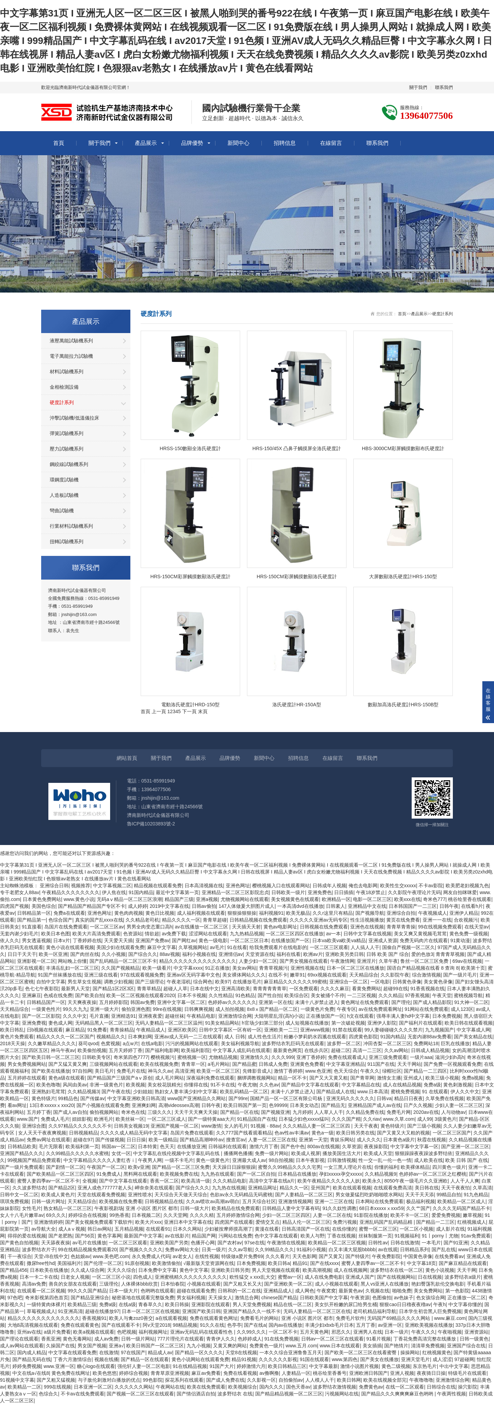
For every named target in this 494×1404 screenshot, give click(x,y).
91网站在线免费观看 (426, 1009)
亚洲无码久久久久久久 (350, 1098)
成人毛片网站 (169, 1078)
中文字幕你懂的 (465, 1304)
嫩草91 (297, 975)
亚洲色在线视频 (367, 926)
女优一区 (121, 1153)
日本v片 (61, 940)
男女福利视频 (191, 1297)
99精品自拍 (449, 1194)
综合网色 (202, 981)
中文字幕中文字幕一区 (414, 1146)
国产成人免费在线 (225, 1380)
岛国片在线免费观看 (65, 926)
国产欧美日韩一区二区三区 (51, 1057)
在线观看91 (158, 1229)
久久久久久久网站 (134, 1387)
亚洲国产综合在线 (466, 1345)
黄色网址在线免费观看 (365, 1002)
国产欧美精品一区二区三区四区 (60, 1174)
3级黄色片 (446, 1119)
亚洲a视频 (207, 899)
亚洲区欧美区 (182, 1029)
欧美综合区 (296, 995)
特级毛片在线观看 (467, 1373)
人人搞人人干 (365, 947)
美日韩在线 (427, 1187)
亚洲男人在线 (367, 1332)
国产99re (238, 1098)
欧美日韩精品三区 (287, 1366)
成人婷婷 (137, 906)
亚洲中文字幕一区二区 (181, 1002)
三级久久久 (160, 1112)
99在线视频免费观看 (440, 926)
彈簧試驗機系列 (66, 433)
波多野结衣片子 (39, 1249)
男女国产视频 (92, 1345)
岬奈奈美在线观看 (154, 1187)
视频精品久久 (110, 1036)
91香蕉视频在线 (427, 988)
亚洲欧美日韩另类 (230, 1270)
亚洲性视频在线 (307, 968)
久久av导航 (240, 1249)
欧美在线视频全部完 (385, 1380)
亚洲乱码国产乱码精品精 (387, 1222)
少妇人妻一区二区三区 (459, 1105)
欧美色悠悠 (105, 1373)
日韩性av (378, 1242)
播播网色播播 (238, 1153)
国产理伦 (401, 1002)
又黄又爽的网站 (230, 1345)
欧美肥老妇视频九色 (467, 885)
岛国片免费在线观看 (191, 1132)
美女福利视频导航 (240, 1043)
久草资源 (351, 1146)
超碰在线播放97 (102, 1311)
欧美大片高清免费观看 (96, 933)
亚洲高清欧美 (235, 988)
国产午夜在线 (116, 1091)
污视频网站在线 (341, 1393)
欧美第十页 (473, 968)
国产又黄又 (331, 1256)
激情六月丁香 (263, 1146)
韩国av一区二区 (119, 1146)
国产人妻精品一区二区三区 (304, 1194)
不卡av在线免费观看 (82, 1393)
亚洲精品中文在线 (367, 906)
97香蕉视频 (417, 995)
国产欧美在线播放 (51, 1071)
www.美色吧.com (111, 1256)
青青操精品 (122, 1029)
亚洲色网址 (238, 885)
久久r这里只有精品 (333, 913)
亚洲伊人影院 (381, 1023)
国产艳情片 (396, 1345)
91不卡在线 (223, 1084)
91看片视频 (378, 1339)
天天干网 (466, 1270)
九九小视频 (199, 1345)
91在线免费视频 (281, 1339)
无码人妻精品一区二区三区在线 (317, 1311)
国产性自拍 (270, 995)
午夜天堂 (441, 995)
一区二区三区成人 (166, 1119)
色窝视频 (110, 1043)
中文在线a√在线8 (30, 1373)
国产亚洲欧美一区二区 (288, 1284)
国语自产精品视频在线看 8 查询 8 (423, 968)
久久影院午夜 (394, 975)
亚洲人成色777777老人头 (105, 1187)
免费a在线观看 (69, 913)
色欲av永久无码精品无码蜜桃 (241, 1194)
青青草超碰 (215, 920)
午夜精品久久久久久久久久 (70, 892)
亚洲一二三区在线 (334, 1201)
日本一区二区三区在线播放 (355, 968)
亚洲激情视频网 (295, 1201)
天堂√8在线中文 (51, 1256)
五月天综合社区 (259, 1201)
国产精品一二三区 (435, 1222)
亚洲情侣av (231, 954)
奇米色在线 (133, 1112)
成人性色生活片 (264, 1036)
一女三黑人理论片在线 (348, 1167)
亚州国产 (320, 1187)
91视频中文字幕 (17, 1380)
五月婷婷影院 (113, 1002)
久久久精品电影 (229, 1181)
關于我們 (418, 87)
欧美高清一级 (195, 1181)
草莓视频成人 (41, 1311)
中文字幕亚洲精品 (345, 1064)
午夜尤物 (247, 1084)
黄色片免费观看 (17, 1036)
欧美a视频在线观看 (93, 1332)
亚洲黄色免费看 (307, 1064)
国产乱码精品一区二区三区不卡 (123, 961)
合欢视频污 (466, 920)
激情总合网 (247, 1297)
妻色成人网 (60, 1023)
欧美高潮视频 (317, 1270)
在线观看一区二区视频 (41, 1290)
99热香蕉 (119, 1215)
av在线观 (388, 1249)
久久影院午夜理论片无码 (414, 892)
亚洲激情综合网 (235, 1016)
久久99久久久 (251, 1332)
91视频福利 (407, 1236)
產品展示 (146, 143)
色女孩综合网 (430, 1297)
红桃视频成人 (471, 1222)
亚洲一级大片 (104, 1009)
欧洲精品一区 (336, 899)
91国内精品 (141, 892)
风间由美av (75, 1084)
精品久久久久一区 (181, 920)
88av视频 (169, 954)
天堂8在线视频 (241, 1352)
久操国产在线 (60, 1345)
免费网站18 (426, 1043)
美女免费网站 (428, 1290)
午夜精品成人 (150, 1029)
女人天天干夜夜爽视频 (42, 1132)
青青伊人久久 (220, 1339)
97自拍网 (82, 1071)
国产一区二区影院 (41, 1016)
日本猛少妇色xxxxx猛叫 (304, 1119)
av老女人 (182, 1256)
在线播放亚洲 (191, 1146)
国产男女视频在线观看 (304, 961)
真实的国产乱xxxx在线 (99, 920)
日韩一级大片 (194, 1208)
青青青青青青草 (269, 988)
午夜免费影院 (386, 1256)
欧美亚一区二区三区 (218, 1071)
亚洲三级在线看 (101, 975)
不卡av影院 (431, 885)
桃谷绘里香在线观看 (469, 899)
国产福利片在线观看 (420, 1023)
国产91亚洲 (456, 1242)
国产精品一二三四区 (425, 1071)
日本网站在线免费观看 (379, 1201)
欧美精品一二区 (24, 1387)
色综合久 (48, 1393)
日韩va (384, 1098)
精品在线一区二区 (292, 1304)
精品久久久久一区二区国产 (65, 1036)
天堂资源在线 (259, 954)
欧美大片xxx (148, 1222)
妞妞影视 (81, 1119)
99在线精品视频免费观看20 (87, 1249)
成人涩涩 (442, 1359)
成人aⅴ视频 (71, 1229)
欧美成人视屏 (305, 1153)
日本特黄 (147, 1146)
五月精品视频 (129, 1229)
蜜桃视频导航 (468, 995)
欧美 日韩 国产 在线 (466, 1160)
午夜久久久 (423, 1332)
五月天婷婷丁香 (125, 1050)
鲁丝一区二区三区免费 (425, 961)
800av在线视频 (323, 1146)
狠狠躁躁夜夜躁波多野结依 (423, 1153)
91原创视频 (137, 1263)
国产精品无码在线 (31, 1359)
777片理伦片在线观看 (180, 1339)
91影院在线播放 (371, 1215)
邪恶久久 (341, 1332)
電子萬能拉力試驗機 (71, 356)
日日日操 (136, 1139)
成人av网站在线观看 (22, 1345)
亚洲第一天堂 (313, 1139)
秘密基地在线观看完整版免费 (143, 1297)
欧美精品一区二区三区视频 (337, 1242)
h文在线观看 (360, 1016)
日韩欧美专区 (96, 1057)
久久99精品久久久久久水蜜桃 (77, 1153)
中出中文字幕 (453, 1366)
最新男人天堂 (75, 988)
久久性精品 (221, 995)
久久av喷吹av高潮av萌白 (212, 1201)
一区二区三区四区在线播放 (295, 933)
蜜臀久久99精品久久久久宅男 (289, 1167)
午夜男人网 (150, 1160)
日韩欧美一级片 (288, 892)
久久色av (269, 1084)
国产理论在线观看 (19, 1339)
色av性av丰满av (291, 1132)
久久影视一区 (261, 1380)
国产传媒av (92, 1098)
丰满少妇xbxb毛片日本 (329, 1325)
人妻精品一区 (296, 1373)
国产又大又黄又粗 (328, 1078)
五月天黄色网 (314, 1332)
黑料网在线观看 (140, 1174)
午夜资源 (359, 1297)
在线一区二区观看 (405, 1387)
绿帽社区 (391, 1071)
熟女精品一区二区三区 (68, 1208)
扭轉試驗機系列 (66, 541)
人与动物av (453, 1112)
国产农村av (229, 1242)
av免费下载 (174, 933)
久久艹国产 (418, 1208)
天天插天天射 (246, 926)
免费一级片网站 (272, 1153)
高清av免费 (34, 1284)
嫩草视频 (472, 1215)
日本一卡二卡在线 (39, 1277)
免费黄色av (371, 1387)
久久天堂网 (175, 1215)
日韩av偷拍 (204, 906)
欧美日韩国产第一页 (245, 1105)
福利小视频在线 (199, 954)
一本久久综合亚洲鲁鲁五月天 (290, 1352)
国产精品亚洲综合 (90, 1297)
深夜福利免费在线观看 (210, 1078)
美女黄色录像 (438, 981)
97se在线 (254, 1242)
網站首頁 (127, 758)
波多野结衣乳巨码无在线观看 (293, 1043)
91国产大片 (222, 1366)
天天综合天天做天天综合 (180, 1194)
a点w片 (131, 1043)
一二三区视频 (361, 995)
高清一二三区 (367, 1050)
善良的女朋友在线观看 (73, 1284)
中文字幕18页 (421, 1263)
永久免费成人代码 (151, 1256)
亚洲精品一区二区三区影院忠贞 (235, 892)
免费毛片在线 (131, 1071)
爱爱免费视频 (446, 1215)
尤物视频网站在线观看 (245, 899)
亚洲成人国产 (359, 1277)
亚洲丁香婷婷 (310, 1057)
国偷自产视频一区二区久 (408, 947)
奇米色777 (434, 899)
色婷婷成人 (250, 1339)
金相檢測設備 (64, 387)
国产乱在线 (444, 1249)
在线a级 (127, 1304)
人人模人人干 (319, 1380)
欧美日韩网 (349, 1380)
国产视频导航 (369, 913)
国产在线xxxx (324, 1263)
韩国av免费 (142, 1002)
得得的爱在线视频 (27, 1236)
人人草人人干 (328, 1112)
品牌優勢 (192, 143)
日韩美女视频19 (131, 1126)
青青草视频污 (273, 968)
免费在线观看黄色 (80, 1325)
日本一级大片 (123, 1290)
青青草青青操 (401, 926)
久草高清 (482, 1187)
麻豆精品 (75, 1029)
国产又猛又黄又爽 (67, 1064)
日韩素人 (335, 906)
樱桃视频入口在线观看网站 (281, 885)
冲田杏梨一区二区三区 (387, 1043)
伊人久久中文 (464, 1091)
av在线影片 (177, 1236)
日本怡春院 (173, 1284)
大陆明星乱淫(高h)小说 (278, 1016)
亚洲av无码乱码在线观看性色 (202, 1332)
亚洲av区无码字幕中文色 (193, 975)
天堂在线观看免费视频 (101, 1194)
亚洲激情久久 (254, 1057)
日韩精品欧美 (22, 1146)
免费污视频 (345, 1222)
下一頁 (189, 711)
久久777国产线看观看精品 (244, 1132)
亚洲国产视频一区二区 (175, 1126)
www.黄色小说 (78, 899)
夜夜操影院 (376, 1146)
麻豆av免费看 (206, 1373)
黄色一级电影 (213, 940)
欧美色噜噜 (48, 1084)
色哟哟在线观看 (157, 1290)
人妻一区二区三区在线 (272, 1139)
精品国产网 (204, 1236)
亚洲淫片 (366, 961)
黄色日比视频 (159, 913)
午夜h (439, 1304)
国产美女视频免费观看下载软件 (98, 1222)
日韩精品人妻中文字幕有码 (291, 1208)
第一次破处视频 (348, 1023)
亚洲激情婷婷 (48, 1222)
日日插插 (343, 892)
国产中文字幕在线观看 (123, 1181)
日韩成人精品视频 (430, 1050)
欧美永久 (371, 1181)
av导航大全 (44, 1229)
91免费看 (97, 1029)
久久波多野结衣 (29, 1187)
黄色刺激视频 (457, 1084)
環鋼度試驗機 (64, 479)
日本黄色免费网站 (42, 899)
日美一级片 (214, 1249)
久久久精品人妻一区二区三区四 (317, 1126)
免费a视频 (473, 1078)
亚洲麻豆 (31, 995)
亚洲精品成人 (277, 1290)
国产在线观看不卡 (121, 1325)
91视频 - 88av (265, 1126)
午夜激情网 (342, 961)
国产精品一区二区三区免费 (181, 1167)
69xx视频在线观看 (326, 975)
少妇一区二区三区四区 (286, 1215)
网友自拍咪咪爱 (460, 892)
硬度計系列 (62, 402)
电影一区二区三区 (372, 899)
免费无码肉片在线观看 (424, 940)
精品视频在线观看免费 (158, 885)
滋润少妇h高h (449, 1057)
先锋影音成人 (257, 1071)
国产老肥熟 (60, 1236)
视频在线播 (106, 1359)
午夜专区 (346, 1009)
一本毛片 (431, 1242)
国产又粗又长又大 (242, 1284)
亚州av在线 (29, 1332)
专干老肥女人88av (19, 892)
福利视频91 (271, 913)
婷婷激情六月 (251, 1366)
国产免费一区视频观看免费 (452, 1064)
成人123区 (462, 1009)
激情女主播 (389, 1078)
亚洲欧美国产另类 (169, 1242)
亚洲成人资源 (382, 940)
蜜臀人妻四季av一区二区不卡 (48, 1181)
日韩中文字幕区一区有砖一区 (230, 1029)
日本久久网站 (187, 1229)
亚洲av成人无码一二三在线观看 (188, 1036)
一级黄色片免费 (317, 1009)
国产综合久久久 (192, 1187)
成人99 (424, 1119)
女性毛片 (31, 1208)
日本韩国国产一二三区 (413, 906)
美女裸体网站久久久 (244, 975)
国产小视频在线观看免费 (103, 1105)
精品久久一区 (294, 1187)
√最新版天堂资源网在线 (208, 1263)
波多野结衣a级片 (463, 1277)
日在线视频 (430, 1277)
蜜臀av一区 (290, 1277)
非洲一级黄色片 (106, 1084)
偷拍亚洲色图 (135, 1009)
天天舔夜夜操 (55, 1242)
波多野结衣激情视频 (334, 1387)
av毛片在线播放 (89, 1242)
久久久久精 (202, 1215)
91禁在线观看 (347, 1029)
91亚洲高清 (70, 1311)
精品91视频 (244, 1359)
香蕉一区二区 (164, 1181)
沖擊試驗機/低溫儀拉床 (74, 418)
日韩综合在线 (441, 1387)
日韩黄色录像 (406, 981)
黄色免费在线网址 (70, 1373)
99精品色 (68, 1098)
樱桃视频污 (163, 1057)
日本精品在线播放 (297, 1174)
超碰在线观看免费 (196, 1290)
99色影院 (153, 1380)
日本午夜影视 (310, 1160)
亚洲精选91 (123, 1016)
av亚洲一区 (390, 1325)
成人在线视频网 (350, 1270)
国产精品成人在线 (335, 1091)
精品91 (300, 1263)
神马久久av (160, 1071)
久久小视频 (114, 954)
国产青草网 (362, 1078)
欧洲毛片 (103, 1119)
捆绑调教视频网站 (256, 1078)
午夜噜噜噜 (421, 1380)
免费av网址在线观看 (48, 1139)
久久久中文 (75, 1016)
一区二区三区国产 (452, 1132)
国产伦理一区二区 (103, 1263)
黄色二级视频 (395, 1366)
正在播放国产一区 (325, 1016)
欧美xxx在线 (407, 899)
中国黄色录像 (417, 1256)
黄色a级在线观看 (66, 1078)
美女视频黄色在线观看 (295, 899)
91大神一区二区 (471, 1002)
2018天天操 (12, 1043)
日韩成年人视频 (329, 885)
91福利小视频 (311, 1249)
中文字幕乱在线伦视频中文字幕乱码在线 (177, 1153)
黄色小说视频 (439, 1270)
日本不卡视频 (191, 995)
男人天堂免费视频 (252, 1304)
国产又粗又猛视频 (56, 1380)
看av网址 (17, 1105)
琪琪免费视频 (14, 1201)
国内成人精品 (31, 1352)
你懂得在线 (196, 1084)
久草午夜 (388, 961)
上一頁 (159, 711)
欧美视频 (135, 1084)
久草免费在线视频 (444, 1098)
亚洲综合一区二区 (348, 981)
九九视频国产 (439, 1029)
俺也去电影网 (363, 885)
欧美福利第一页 (82, 1146)
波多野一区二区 (344, 1043)
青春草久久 (150, 1304)
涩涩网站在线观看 (208, 933)
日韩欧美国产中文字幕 (324, 1297)
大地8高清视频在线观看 (33, 1325)
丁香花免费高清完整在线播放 (425, 1339)
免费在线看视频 (240, 1373)
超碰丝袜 (174, 1016)
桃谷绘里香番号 (329, 1373)
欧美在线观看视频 (352, 1187)
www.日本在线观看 (340, 1345)
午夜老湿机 (179, 981)
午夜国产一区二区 (106, 1167)
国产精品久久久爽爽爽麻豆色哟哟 (398, 1393)
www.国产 (27, 1119)
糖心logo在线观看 (96, 1366)
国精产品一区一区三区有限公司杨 (287, 1098)
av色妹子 (403, 1297)
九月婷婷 (302, 1112)
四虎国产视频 (14, 906)
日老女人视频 (75, 1277)
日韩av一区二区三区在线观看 (332, 1339)
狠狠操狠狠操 (241, 913)
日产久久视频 (417, 1105)
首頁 (58, 143)
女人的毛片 (236, 1126)
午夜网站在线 (170, 1387)
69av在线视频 (467, 961)
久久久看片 (278, 1256)
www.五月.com (301, 1345)
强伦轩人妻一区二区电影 (143, 1366)
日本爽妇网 (140, 1036)
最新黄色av (351, 1290)
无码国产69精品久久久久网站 (399, 1318)
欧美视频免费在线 (179, 1174)
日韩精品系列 (414, 1249)
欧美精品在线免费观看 (236, 1208)
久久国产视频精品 (120, 968)
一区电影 (380, 981)
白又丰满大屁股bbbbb (352, 1249)
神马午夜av (63, 1050)
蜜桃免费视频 (405, 1091)
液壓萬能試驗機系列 (71, 340)
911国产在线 (381, 1064)
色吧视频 (126, 1332)
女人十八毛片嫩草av (22, 1215)
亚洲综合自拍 (401, 913)
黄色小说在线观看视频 (70, 947)
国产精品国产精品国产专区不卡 (91, 906)
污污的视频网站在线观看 (191, 1043)
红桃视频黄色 (436, 1352)
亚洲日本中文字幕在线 (188, 1222)
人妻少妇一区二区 (258, 961)
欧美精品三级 (82, 1304)
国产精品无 (333, 1105)
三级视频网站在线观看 (114, 1064)
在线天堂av (476, 926)
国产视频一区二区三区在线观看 (140, 1393)
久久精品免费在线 (365, 1112)
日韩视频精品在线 (164, 1201)
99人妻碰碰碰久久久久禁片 (393, 1029)
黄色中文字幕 (193, 1270)
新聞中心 (238, 143)
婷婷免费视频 (26, 1366)
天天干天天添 (419, 1194)
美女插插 (372, 1345)
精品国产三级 (179, 899)
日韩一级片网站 (138, 1339)
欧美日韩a (279, 1263)
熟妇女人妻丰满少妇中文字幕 (186, 1091)
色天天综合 (346, 1071)
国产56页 (85, 1236)
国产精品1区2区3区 (113, 988)
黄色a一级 (322, 1132)
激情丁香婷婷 (288, 1071)
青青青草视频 (450, 954)
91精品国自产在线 (256, 1119)
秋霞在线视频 (431, 1139)
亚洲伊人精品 (463, 913)
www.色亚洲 (318, 1071)
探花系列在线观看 (184, 1380)
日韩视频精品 (83, 1132)
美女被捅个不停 (327, 995)
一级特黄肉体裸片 (46, 1304)
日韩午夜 (449, 906)
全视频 (89, 1181)
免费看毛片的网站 (259, 1318)
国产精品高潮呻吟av (201, 1139)
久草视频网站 (192, 947)
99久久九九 (75, 1009)
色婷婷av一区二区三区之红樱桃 (433, 1174)
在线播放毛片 (247, 981)
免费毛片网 (399, 1112)
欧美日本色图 (55, 933)
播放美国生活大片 (341, 1153)
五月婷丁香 (39, 1112)
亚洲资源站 (476, 1332)
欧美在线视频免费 (159, 1064)
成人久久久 (369, 1139)
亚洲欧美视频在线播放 (429, 1325)
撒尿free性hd (41, 1263)
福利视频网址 (153, 1332)
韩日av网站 (99, 1229)
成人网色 (304, 1290)
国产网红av (184, 940)
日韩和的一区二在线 (239, 1290)
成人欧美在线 (428, 1160)
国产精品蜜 (244, 1064)
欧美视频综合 (242, 1387)
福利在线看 (289, 954)
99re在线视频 (167, 1009)
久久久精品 (390, 995)
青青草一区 (193, 1064)
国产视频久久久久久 (141, 1249)
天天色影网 (304, 1256)
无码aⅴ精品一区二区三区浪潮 (129, 899)
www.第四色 (344, 1359)
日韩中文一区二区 (19, 1194)
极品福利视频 (420, 1201)
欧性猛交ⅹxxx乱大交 (252, 1277)
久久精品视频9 (380, 1174)
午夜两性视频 (451, 1393)
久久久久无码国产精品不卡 (461, 1208)
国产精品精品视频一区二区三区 (288, 1393)
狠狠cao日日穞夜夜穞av (405, 1304)
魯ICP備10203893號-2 (151, 823)
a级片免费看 (57, 1332)
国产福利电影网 (162, 1050)
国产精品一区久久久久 (199, 1352)
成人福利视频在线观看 (201, 913)
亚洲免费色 (320, 892)
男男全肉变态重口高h (150, 926)
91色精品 (245, 995)
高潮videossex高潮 (178, 1105)
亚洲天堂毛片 (415, 1359)
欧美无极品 (298, 913)
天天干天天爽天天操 (195, 1112)
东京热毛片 (425, 1366)
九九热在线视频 (229, 1187)
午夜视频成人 (432, 913)
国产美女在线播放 (379, 1359)
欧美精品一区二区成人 (461, 1201)
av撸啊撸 (269, 1373)
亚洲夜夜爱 (150, 1016)
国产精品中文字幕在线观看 (310, 1084)
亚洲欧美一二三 (281, 1029)
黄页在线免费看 (403, 920)
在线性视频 (207, 1256)
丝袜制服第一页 (375, 1236)
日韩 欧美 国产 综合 (387, 954)
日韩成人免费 (273, 1064)
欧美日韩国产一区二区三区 (155, 1345)
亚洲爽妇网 (144, 1105)
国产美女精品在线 (473, 1036)
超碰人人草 (175, 988)
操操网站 (410, 1352)
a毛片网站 (219, 1064)
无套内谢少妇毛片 (19, 933)
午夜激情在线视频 (286, 1242)
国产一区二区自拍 (256, 1174)
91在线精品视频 (190, 1366)
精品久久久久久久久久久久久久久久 (197, 961)
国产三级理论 (149, 981)
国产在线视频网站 (396, 1277)
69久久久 (56, 1215)
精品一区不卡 (292, 1078)
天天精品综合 (363, 975)
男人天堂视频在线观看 (276, 1270)
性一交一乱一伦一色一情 (384, 1160)
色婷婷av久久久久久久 (232, 1002)
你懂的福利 (386, 1167)
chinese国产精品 (279, 1297)
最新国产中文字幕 (143, 1236)
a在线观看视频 (171, 1318)
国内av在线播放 (286, 1325)
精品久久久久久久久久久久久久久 (44, 1318)
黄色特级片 (44, 1098)
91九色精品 (476, 1194)
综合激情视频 (426, 975)
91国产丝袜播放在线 (60, 975)
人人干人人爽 (464, 1181)
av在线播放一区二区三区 (202, 926)
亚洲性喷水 (140, 1194)
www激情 (211, 1126)
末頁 (203, 711)
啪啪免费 (401, 1290)
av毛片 (217, 947)
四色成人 (142, 1277)
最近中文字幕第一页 (177, 892)
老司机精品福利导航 (374, 1311)
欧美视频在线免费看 (120, 1201)
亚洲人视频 (402, 1373)
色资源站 (132, 933)
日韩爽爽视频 (198, 1009)
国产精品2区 (61, 1187)
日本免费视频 (446, 1016)
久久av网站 (396, 1050)
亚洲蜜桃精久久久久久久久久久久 (191, 1277)
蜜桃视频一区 (191, 1057)
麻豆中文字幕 (161, 947)
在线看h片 (472, 906)
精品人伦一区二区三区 (306, 1222)
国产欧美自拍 (89, 995)
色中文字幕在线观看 (276, 1236)
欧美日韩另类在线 (355, 1132)
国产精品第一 (31, 920)
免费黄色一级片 (266, 1345)
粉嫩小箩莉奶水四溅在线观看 (315, 1036)
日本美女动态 (304, 1105)
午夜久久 (369, 1071)
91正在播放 (217, 968)
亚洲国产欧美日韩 (201, 1311)
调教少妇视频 (118, 981)
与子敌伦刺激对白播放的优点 (109, 1380)
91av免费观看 (476, 1236)
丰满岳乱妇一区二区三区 (72, 968)
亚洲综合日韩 (54, 885)
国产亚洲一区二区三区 (465, 1146)
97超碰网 (464, 1359)
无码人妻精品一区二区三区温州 (168, 1023)
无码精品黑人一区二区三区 (104, 1023)
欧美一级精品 (163, 1139)
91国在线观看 (314, 1359)
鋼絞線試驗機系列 (69, 464)
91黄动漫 (460, 940)
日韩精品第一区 (34, 913)
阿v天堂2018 (156, 1325)
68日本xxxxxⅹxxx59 (381, 1208)
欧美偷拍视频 (92, 1050)
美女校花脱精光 (164, 1084)
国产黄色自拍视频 (19, 1242)
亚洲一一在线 (437, 920)
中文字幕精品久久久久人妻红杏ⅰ (99, 1160)
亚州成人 (413, 1078)
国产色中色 (293, 1146)
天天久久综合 (121, 1270)
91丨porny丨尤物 (440, 1236)
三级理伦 (108, 1284)
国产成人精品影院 (432, 1002)
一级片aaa (421, 1057)
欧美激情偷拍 (166, 1263)
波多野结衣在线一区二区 (396, 1270)
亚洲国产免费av (152, 940)
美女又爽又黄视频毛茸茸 (420, 933)
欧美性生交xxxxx (398, 885)
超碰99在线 (395, 988)
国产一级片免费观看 (21, 1167)
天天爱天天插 (118, 940)
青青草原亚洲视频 (170, 1373)
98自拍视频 (281, 1160)
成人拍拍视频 (229, 1009)
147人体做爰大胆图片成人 (246, 906)
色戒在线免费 (58, 995)
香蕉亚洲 (50, 1339)
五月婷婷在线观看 (27, 1078)
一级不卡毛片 (179, 1160)
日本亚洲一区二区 (93, 1387)
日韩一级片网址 (48, 1201)
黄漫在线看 (267, 1229)
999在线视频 (57, 1387)
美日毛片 (104, 1071)
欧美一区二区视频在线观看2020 (140, 995)
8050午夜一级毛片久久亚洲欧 (416, 1181)
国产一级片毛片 (460, 975)
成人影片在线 (450, 1229)
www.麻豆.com (450, 1318)
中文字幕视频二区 (112, 885)
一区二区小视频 (416, 1229)
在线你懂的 (344, 1229)
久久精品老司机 (142, 920)
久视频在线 (377, 1290)
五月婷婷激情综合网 (238, 1215)
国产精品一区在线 (239, 1112)
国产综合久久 (142, 954)
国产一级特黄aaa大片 (211, 1119)
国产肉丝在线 (84, 954)
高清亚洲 (184, 1071)
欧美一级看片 (156, 968)
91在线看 (237, 947)
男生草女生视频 (84, 981)
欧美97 (222, 981)
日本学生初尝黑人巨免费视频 (430, 1311)
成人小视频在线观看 (336, 1284)
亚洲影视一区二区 (36, 961)
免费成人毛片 (55, 1119)
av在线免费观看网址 (380, 1009)
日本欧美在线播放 (49, 1270)
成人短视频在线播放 (307, 1023)
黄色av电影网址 (280, 926)
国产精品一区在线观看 (145, 1359)
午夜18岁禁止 (371, 892)
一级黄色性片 (46, 1009)
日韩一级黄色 (474, 1339)
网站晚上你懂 (72, 961)
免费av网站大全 (182, 1249)
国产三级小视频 (424, 1126)
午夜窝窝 (326, 1290)
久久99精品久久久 (274, 1249)
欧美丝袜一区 (130, 1119)
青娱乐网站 (342, 1139)
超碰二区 (340, 1050)
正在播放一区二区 (466, 1297)
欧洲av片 (313, 954)
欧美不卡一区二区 (409, 1215)
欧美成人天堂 (378, 1153)
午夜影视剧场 (108, 1208)
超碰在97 (83, 1139)
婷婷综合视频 (133, 1373)
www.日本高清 (372, 1091)
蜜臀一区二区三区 (378, 1229)
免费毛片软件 (350, 1318)
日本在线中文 (204, 988)
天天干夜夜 (366, 1126)
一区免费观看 (303, 988)
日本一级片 (397, 1332)
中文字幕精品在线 (361, 1084)
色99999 (278, 1105)
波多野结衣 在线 (234, 1393)
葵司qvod (88, 1043)
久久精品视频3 (83, 1091)
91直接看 (32, 926)
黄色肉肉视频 (128, 913)
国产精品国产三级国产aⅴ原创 (119, 1078)
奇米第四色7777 (131, 1057)
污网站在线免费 (235, 1236)
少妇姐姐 (142, 1091)
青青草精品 (149, 988)
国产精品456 (13, 1270)
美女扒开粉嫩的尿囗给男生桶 (346, 1304)
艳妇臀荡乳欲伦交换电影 (437, 1284)
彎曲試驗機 (62, 510)
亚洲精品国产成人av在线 (374, 1105)
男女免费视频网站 (27, 1064)
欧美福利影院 (195, 1050)
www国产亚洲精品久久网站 (196, 1098)
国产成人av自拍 (70, 1112)
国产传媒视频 (109, 1139)
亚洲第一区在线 (275, 1002)
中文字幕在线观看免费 (72, 1352)
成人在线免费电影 (324, 1277)
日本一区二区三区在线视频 (150, 1311)
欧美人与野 (313, 1236)
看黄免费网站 (366, 988)
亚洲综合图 (34, 1126)
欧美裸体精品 (415, 1167)
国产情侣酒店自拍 (196, 1393)
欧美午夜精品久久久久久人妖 (328, 1181)
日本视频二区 (146, 1215)
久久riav (371, 1119)
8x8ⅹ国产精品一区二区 (272, 1009)
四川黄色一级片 (449, 1167)
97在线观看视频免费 (142, 975)
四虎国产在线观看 (234, 1222)
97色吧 (15, 1297)
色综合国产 (60, 920)
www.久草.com (398, 1119)
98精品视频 (185, 1325)
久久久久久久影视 (278, 1359)
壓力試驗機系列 (66, 449)
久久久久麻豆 (334, 988)
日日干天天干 (22, 954)
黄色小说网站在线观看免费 (200, 1359)
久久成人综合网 (87, 1270)
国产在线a (255, 1325)
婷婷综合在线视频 (87, 1215)
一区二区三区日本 (249, 940)
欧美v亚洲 (139, 1167)
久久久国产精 (346, 1119)
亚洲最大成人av (249, 1160)
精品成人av (160, 1352)
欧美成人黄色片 (58, 1194)
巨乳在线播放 (455, 1043)
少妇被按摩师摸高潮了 (228, 1229)
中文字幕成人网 (473, 1029)
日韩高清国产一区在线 (306, 1229)
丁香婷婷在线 (87, 940)
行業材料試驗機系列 (71, 526)
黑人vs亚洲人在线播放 (385, 1284)
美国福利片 (69, 1263)
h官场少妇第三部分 (262, 1023)
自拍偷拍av (291, 1380)
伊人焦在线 (114, 892)
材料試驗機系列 (66, 371)
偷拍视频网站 (104, 1112)
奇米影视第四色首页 (46, 1297)
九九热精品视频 (246, 933)
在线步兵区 (316, 1050)
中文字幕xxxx (188, 968)
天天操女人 (220, 1297)
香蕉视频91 (94, 1318)
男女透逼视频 (36, 940)
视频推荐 (80, 885)
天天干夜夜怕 (455, 1187)
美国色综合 (44, 906)
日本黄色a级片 (399, 1139)
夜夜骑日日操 (431, 1373)
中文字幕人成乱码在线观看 (241, 1050)
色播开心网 (203, 1242)
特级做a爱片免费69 (242, 1256)
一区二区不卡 (283, 1332)
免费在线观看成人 (347, 1057)
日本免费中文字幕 (157, 1270)
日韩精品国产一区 (46, 1002)
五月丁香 (365, 1325)
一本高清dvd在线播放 (300, 906)
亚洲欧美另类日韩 (344, 954)
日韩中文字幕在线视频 (367, 933)
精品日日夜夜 (408, 1098)
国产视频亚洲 (275, 1112)
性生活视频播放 (367, 920)
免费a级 (432, 1084)
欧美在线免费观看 (206, 1387)
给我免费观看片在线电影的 (278, 947)
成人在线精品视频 (402, 1084)
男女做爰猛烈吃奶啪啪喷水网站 (369, 1194)
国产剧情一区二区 (65, 1167)
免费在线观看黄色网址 (214, 1318)
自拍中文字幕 (50, 981)
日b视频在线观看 (45, 1029)
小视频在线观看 (204, 1284)
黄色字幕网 (109, 1236)
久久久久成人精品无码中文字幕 (133, 1132)
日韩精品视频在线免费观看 (258, 920)
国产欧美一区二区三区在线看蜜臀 (361, 1352)
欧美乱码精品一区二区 (244, 1091)
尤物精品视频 (223, 1057)
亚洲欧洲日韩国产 (368, 1373)
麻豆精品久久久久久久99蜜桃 (295, 981)
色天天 (167, 1146)
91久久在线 (212, 1325)
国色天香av (298, 1387)
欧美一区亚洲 (53, 954)
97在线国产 (133, 1352)
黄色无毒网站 (77, 1339)
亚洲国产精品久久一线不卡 (252, 1311)
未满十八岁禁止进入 (316, 1002)
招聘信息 (285, 143)
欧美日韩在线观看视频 (469, 1023)
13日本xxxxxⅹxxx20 (52, 1105)
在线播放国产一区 (290, 940)
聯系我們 (444, 87)
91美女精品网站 (222, 1023)
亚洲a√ (116, 1345)
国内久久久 (271, 1387)
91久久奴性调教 (339, 1208)
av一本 (333, 933)
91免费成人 (108, 1174)
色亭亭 (234, 1325)
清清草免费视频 (428, 1345)
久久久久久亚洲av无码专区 (319, 920)
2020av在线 (426, 1112)
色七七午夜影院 (42, 988)
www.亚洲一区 (59, 1366)
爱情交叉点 (268, 1222)
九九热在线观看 (217, 1174)
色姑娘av (80, 1256)
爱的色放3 (422, 954)
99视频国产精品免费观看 (34, 1160)
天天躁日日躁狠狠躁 (234, 1167)
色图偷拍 (381, 1297)
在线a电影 (152, 1043)
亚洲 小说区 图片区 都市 (152, 1208)
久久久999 (282, 1057)
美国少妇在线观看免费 (120, 947)
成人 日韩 (234, 1036)
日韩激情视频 (341, 1160)
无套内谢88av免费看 (429, 1036)
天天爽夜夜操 (82, 1002)
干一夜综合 (20, 1256)
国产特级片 (357, 1256)
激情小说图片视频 (359, 1366)
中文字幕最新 (323, 1366)
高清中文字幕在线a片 (272, 1181)
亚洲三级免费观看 (388, 1057)
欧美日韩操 (177, 1304)
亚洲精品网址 (262, 1187)
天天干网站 (409, 1064)
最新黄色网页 (287, 1050)
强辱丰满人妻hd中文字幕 (403, 1016)
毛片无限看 (51, 1146)
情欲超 (152, 933)
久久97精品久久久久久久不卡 (79, 1126)
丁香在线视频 (341, 1236)
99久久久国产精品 (87, 1290)
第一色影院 (457, 1290)
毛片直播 (99, 1016)
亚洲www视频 (315, 1029)
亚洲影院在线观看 (210, 1304)
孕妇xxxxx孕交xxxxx (340, 1174)
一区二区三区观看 (329, 947)
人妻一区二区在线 (332, 1215)
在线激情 (108, 1352)
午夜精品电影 (201, 1016)
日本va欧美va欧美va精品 (339, 940)
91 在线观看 (435, 1091)
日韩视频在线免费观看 (324, 926)
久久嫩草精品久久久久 (52, 1043)
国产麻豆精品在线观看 (463, 1263)
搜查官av (236, 1139)
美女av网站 (244, 968)
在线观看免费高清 (393, 1187)
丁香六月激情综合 (72, 1359)
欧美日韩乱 (12, 1029)
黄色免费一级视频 (468, 933)
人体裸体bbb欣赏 (139, 1284)
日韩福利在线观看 (227, 1146)
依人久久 (9, 940)
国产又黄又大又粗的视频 (403, 1132)
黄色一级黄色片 (213, 1160)
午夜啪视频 (450, 1332)
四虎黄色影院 (363, 1036)
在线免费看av (449, 1256)
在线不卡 (277, 975)
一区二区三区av (107, 926)
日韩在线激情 (404, 1242)
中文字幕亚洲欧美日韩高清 (136, 1098)
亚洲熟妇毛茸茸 (48, 1091)
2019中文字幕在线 (169, 906)
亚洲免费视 (34, 1023)
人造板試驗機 (64, 495)
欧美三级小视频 (442, 1078)
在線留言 (331, 143)
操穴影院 (467, 1387)
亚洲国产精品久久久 (21, 1153)
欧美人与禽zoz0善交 (131, 1318)
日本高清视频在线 (204, 885)
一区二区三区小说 (111, 1277)
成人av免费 (106, 1339)
